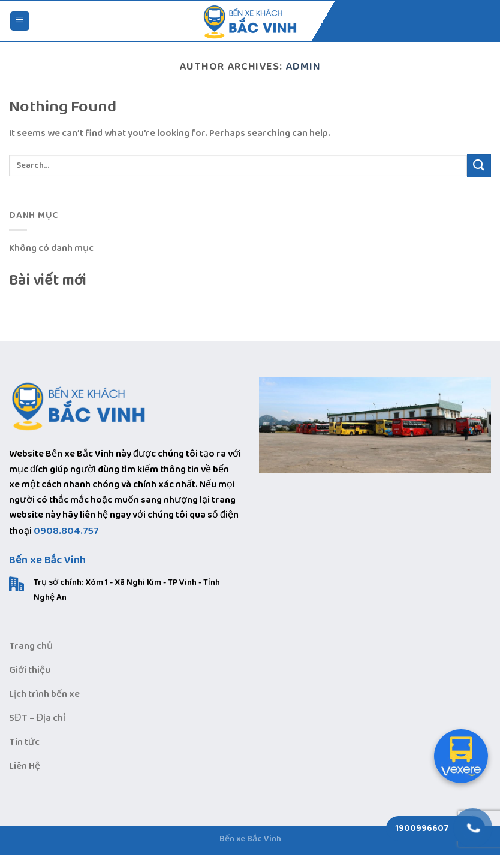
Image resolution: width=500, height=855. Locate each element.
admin (303, 66)
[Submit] (479, 165)
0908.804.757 (66, 531)
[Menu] (20, 21)
